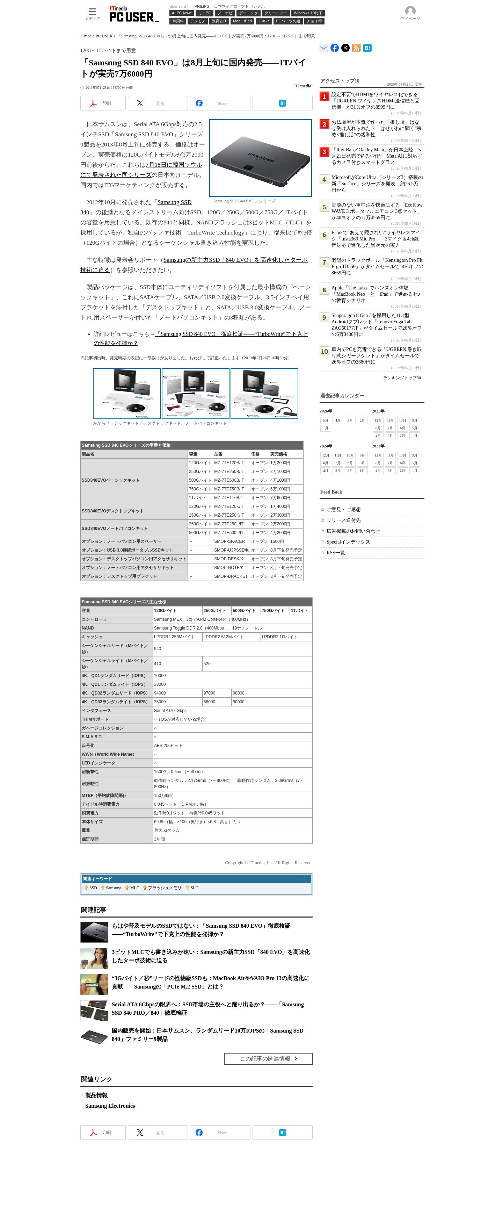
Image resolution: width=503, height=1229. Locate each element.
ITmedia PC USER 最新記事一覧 (356, 47)
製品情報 (96, 1095)
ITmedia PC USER (96, 36)
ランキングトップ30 (402, 377)
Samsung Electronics (110, 1106)
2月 (362, 420)
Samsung (113, 887)
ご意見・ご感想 (344, 509)
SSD (93, 887)
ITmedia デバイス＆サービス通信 (324, 47)
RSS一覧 (336, 552)
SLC (194, 887)
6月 (402, 428)
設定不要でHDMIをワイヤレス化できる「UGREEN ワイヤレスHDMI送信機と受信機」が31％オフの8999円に (375, 101)
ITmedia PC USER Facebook (334, 46)
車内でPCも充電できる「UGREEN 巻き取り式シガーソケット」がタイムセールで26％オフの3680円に (376, 356)
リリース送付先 (344, 520)
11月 (390, 420)
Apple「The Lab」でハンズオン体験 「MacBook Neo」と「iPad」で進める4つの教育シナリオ (375, 294)
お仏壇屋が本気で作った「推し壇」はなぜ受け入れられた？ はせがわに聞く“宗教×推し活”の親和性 (376, 128)
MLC (134, 887)
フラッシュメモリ (165, 887)
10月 (402, 420)
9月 (414, 420)
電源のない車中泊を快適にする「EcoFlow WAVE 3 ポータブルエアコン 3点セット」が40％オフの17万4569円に (377, 211)
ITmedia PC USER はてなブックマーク (367, 47)
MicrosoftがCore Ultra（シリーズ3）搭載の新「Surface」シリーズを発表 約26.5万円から (377, 184)
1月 (325, 428)
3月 (350, 420)
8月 (378, 428)
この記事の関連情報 (265, 1059)
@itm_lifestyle (345, 46)
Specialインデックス (348, 542)
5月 (325, 420)
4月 (338, 420)
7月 (390, 428)
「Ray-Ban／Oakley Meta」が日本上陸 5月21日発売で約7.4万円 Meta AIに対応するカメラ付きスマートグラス (376, 156)
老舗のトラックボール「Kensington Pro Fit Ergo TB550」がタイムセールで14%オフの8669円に (377, 266)
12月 (378, 420)
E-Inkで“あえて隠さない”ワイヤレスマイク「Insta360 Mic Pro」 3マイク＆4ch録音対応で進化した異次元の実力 (375, 239)
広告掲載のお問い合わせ (353, 531)
